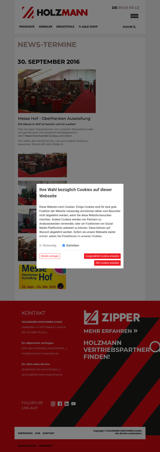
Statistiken (72, 245)
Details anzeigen (50, 256)
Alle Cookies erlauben (107, 262)
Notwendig (49, 245)
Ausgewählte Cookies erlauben (102, 256)
